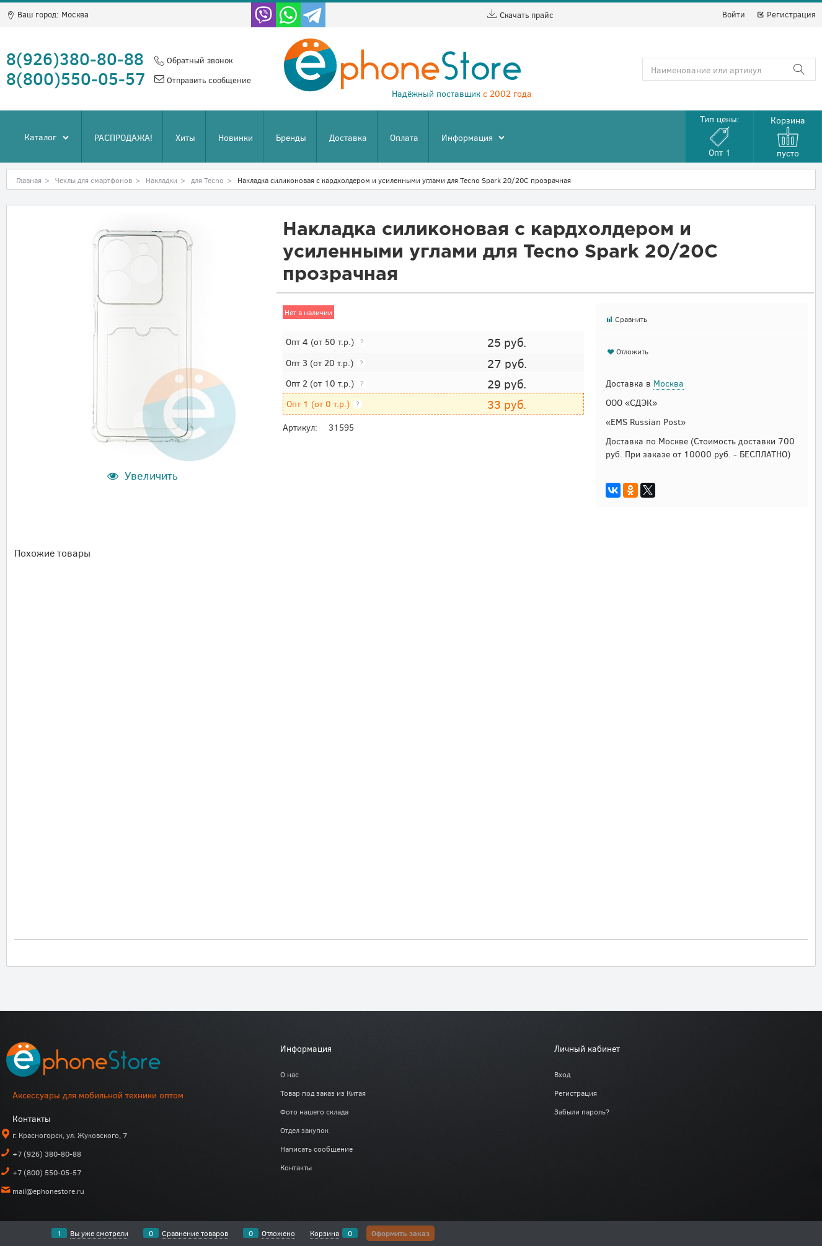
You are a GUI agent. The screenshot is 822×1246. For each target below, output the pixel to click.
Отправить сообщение (207, 80)
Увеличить (151, 475)
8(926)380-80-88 (75, 58)
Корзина (324, 1233)
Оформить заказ (400, 1233)
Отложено (278, 1233)
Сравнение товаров (195, 1233)
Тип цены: (720, 135)
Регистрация (786, 14)
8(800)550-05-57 (76, 78)
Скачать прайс (520, 14)
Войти (733, 14)
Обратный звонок (198, 60)
